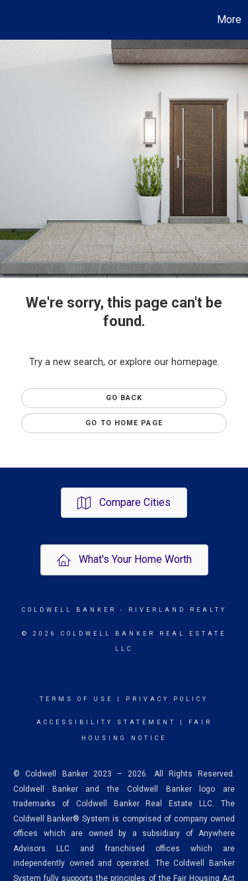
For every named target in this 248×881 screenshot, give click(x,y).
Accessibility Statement (106, 722)
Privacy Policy (167, 699)
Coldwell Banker (69, 610)
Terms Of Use (76, 699)
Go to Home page (124, 423)
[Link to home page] (12, 20)
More (229, 19)
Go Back (124, 398)
